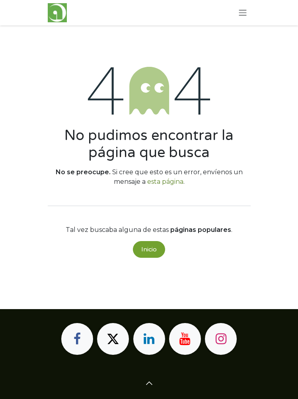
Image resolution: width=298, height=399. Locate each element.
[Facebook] (77, 339)
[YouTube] (185, 339)
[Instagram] (221, 339)
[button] (149, 383)
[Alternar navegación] (243, 13)
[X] (113, 339)
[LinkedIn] (149, 339)
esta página (165, 181)
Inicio (149, 249)
